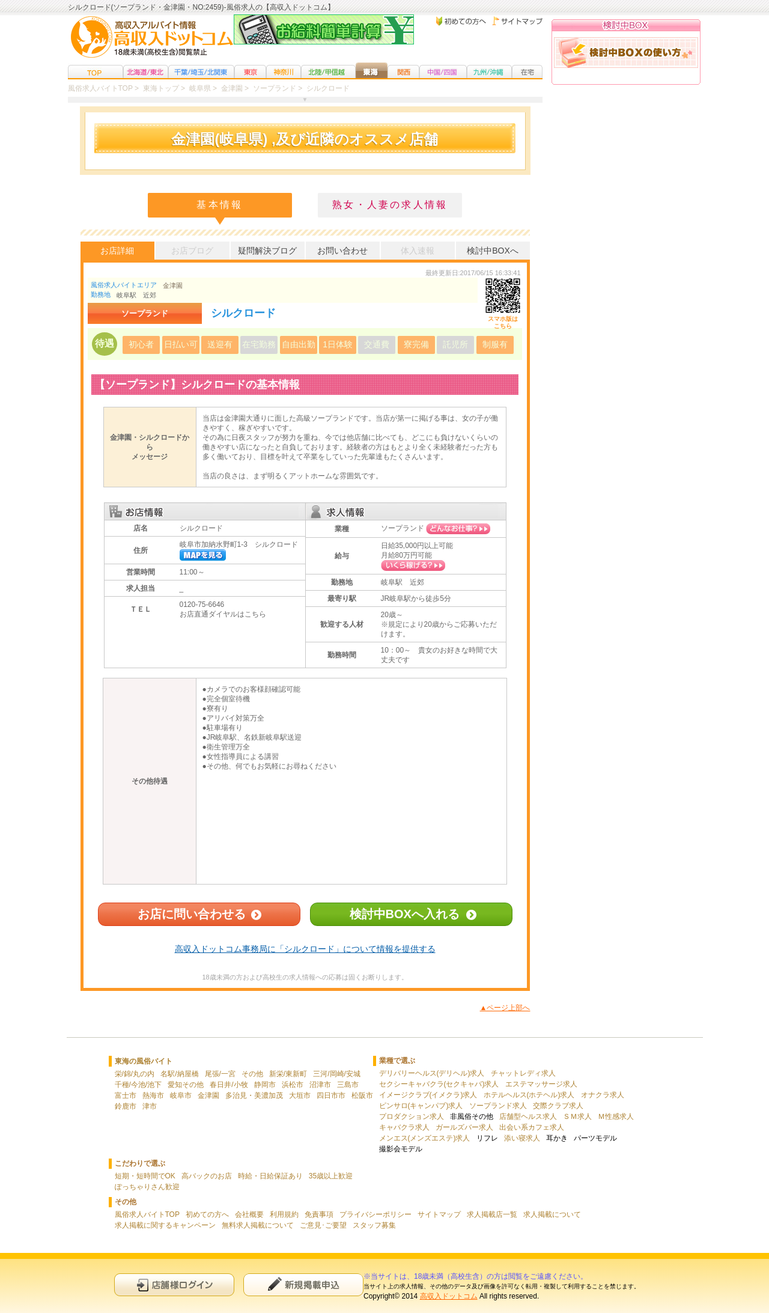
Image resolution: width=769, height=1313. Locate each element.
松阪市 (362, 1095)
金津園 (173, 285)
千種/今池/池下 (138, 1084)
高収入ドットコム (449, 1296)
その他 (252, 1074)
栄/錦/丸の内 (135, 1074)
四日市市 (331, 1095)
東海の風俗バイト (143, 1061)
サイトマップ (439, 1214)
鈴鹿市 (125, 1106)
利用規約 (284, 1214)
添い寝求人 (522, 1138)
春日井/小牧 (229, 1084)
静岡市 (265, 1084)
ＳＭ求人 (577, 1116)
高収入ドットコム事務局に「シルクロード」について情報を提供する (305, 949)
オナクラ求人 (602, 1095)
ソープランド (402, 528)
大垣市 (300, 1095)
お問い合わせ (342, 250)
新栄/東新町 (288, 1074)
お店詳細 (117, 250)
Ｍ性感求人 (616, 1116)
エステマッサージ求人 (541, 1084)
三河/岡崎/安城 (336, 1074)
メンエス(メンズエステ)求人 (424, 1138)
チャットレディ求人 (523, 1073)
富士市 (125, 1095)
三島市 (348, 1084)
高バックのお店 (206, 1176)
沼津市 (320, 1084)
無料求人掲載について (258, 1225)
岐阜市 (181, 1095)
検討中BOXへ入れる (405, 914)
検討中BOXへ (492, 250)
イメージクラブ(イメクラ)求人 (428, 1095)
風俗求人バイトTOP (147, 1214)
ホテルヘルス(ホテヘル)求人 (529, 1095)
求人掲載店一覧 (492, 1214)
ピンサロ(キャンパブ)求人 (421, 1105)
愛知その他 (186, 1084)
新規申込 (303, 1284)
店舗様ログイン (174, 1284)
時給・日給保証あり (270, 1176)
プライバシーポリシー (375, 1214)
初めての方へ (207, 1214)
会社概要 (249, 1214)
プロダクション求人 (411, 1116)
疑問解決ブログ (267, 250)
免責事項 (319, 1214)
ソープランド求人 (498, 1105)
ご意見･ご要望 (323, 1225)
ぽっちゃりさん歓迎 (147, 1187)
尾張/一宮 (220, 1074)
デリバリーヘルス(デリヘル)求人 (432, 1073)
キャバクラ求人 (404, 1127)
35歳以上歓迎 (331, 1176)
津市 (149, 1106)
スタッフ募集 (374, 1225)
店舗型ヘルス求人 (528, 1116)
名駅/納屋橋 (179, 1074)
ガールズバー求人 (464, 1127)
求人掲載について (552, 1214)
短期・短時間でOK (145, 1176)
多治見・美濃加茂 (254, 1095)
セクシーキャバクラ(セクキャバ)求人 (439, 1084)
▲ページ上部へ (505, 1008)
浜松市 (292, 1084)
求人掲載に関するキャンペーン (165, 1225)
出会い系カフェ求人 (531, 1127)
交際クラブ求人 (558, 1105)
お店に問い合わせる (192, 914)
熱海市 (153, 1095)
